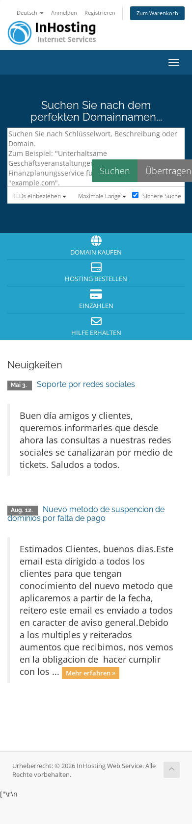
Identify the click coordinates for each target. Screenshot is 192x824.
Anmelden (64, 12)
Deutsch (30, 12)
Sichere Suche (156, 196)
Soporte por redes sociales (86, 384)
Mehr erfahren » (90, 672)
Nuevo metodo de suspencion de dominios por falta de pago (86, 514)
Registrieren (99, 12)
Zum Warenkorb (157, 13)
